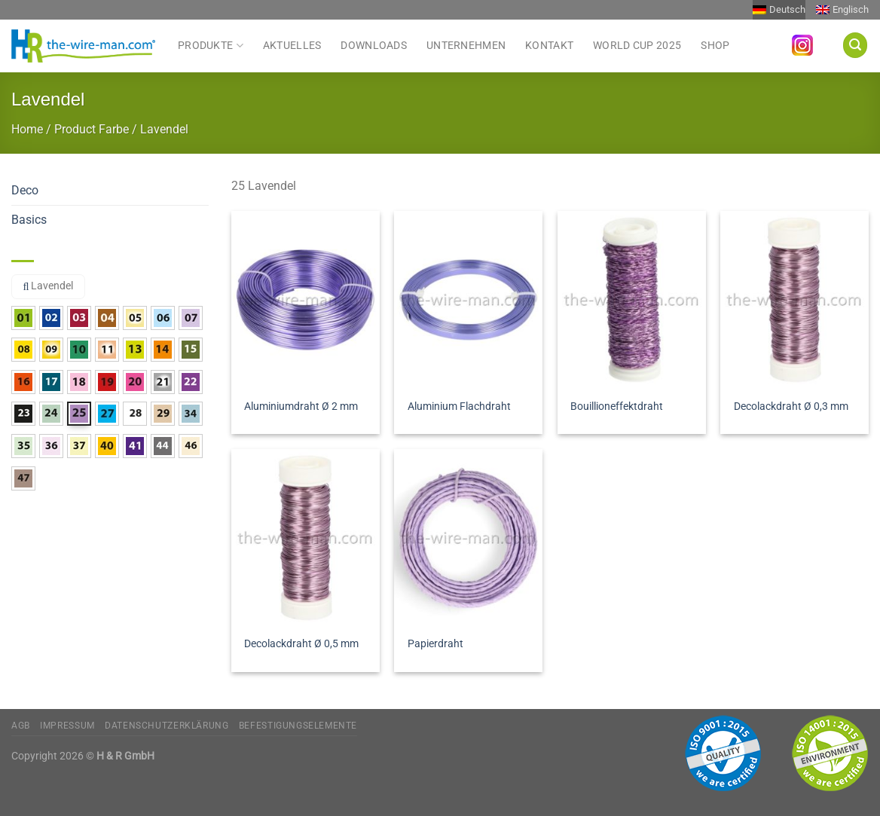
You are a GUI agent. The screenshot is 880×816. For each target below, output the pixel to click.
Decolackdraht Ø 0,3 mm (791, 406)
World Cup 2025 (637, 45)
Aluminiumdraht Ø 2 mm (301, 406)
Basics (29, 219)
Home (27, 129)
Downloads (374, 45)
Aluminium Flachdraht (459, 406)
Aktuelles (292, 45)
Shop (715, 45)
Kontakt (549, 45)
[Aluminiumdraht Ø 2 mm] (305, 300)
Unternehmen (466, 45)
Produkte (210, 45)
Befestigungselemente (298, 725)
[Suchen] (855, 45)
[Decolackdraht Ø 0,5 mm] (305, 538)
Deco (24, 190)
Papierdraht (435, 643)
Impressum (67, 725)
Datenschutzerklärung (166, 725)
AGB (20, 725)
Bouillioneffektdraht (616, 406)
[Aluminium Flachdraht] (468, 300)
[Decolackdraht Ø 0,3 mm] (794, 300)
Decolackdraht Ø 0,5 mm (301, 643)
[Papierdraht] (468, 538)
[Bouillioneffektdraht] (632, 300)
